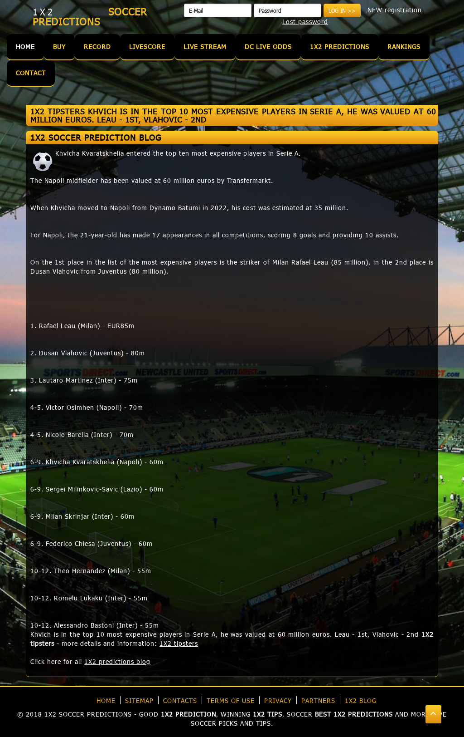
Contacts (180, 700)
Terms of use (231, 700)
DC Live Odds (268, 46)
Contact (31, 73)
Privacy (278, 700)
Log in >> (342, 10)
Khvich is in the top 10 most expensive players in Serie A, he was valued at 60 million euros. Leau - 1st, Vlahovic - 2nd (224, 634)
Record (97, 46)
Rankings (403, 46)
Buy (59, 46)
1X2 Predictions (339, 46)
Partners (318, 700)
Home (25, 46)
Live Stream (205, 46)
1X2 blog (361, 700)
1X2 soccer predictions (88, 714)
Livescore (147, 46)
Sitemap (139, 700)
